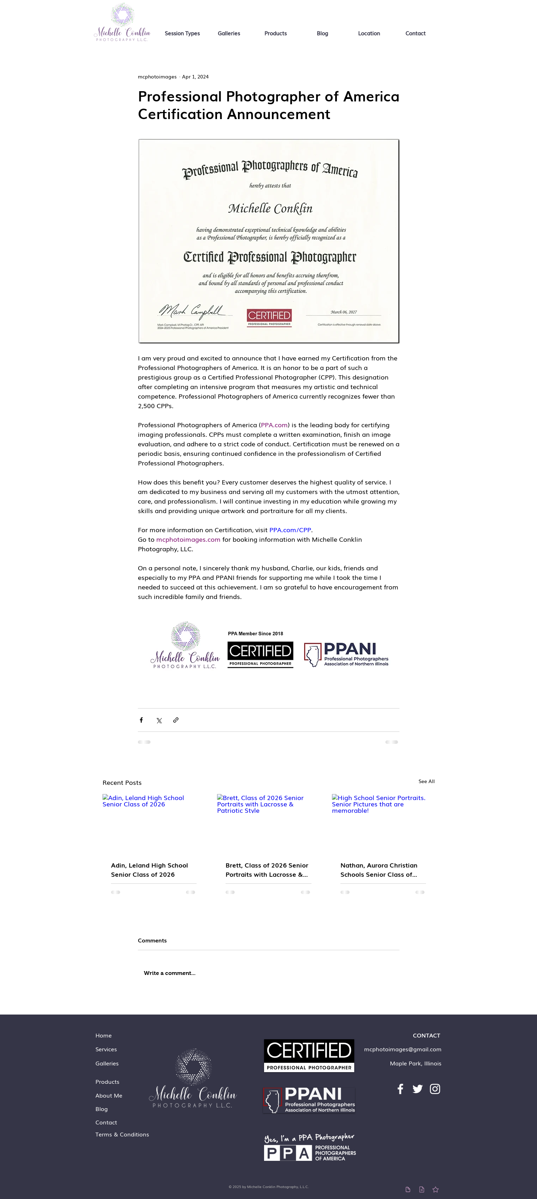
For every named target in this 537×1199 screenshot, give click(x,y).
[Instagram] (435, 1089)
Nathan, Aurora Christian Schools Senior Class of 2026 (379, 869)
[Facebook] (400, 1089)
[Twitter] (418, 1089)
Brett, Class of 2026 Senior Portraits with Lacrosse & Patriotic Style (267, 869)
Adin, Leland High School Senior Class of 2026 (149, 869)
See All (427, 780)
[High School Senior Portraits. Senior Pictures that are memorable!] (383, 823)
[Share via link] (176, 720)
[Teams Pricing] (422, 1189)
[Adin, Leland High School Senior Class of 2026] (154, 823)
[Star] (436, 1189)
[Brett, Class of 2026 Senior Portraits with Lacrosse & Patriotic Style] (268, 823)
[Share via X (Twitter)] (158, 720)
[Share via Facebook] (141, 720)
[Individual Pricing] (408, 1189)
